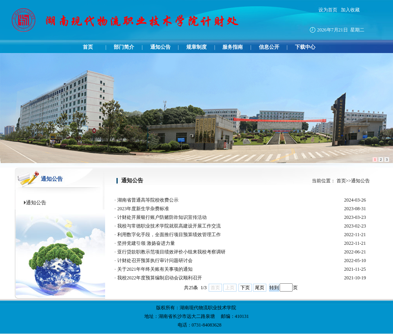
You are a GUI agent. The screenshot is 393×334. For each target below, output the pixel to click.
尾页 (259, 287)
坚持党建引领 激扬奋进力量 (146, 243)
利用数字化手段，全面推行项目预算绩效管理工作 (169, 234)
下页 (245, 287)
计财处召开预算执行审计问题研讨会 (155, 260)
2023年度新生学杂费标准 (143, 208)
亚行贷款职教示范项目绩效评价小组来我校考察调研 (171, 252)
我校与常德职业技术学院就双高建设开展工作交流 (169, 226)
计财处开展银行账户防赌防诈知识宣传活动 (162, 217)
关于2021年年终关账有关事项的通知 (155, 269)
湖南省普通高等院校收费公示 (147, 200)
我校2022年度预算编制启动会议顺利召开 (159, 278)
